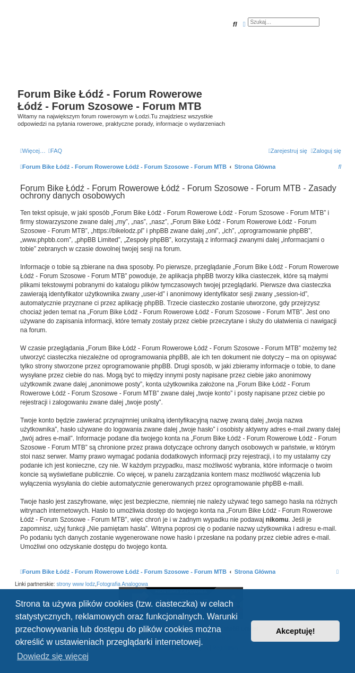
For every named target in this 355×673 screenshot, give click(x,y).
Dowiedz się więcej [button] (53, 656)
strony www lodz (75, 584)
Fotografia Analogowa (122, 584)
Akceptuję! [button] (295, 631)
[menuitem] (55, 150)
